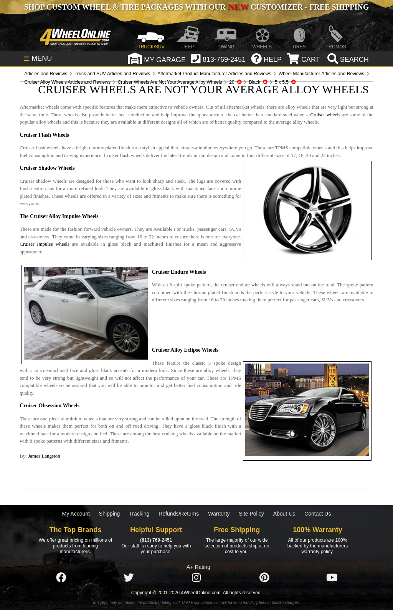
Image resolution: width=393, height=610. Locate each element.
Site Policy (251, 514)
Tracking (139, 514)
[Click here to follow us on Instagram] (196, 577)
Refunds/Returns (179, 514)
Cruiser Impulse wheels (44, 244)
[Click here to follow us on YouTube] (332, 577)
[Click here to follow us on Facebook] (61, 577)
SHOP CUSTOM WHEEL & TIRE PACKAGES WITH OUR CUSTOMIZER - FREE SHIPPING (196, 7)
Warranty (219, 514)
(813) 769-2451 (156, 540)
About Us (284, 514)
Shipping (109, 514)
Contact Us (317, 514)
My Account (76, 514)
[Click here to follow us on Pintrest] (264, 577)
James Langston (44, 456)
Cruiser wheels (325, 114)
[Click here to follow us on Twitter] (128, 577)
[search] (347, 59)
